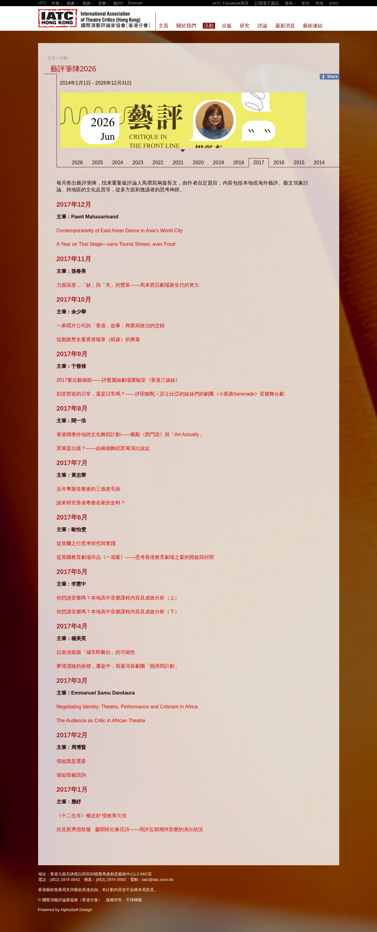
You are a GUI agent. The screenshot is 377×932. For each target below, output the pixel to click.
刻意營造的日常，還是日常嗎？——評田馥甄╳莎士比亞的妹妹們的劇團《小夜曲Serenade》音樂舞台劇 (170, 393)
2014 (319, 162)
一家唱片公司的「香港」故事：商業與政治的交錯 (111, 325)
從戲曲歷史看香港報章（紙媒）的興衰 (98, 339)
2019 (218, 162)
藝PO (118, 3)
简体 (320, 3)
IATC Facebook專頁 (231, 3)
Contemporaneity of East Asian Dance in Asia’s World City (120, 230)
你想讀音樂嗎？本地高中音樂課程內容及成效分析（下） (118, 611)
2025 (97, 162)
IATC (42, 3)
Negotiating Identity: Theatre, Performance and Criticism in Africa (127, 706)
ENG (334, 3)
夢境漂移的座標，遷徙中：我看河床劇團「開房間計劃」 (118, 666)
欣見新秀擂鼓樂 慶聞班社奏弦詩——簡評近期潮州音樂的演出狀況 (130, 829)
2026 (77, 162)
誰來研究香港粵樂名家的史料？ (91, 502)
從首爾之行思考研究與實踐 (86, 543)
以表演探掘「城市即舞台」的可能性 (96, 652)
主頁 (51, 58)
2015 (298, 162)
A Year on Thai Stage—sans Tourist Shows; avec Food (116, 244)
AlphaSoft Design (76, 909)
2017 (258, 162)
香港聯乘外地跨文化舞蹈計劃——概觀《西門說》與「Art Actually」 (130, 434)
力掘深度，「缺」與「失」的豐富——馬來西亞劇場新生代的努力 (128, 285)
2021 (178, 162)
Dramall (135, 3)
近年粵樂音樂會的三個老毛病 (88, 489)
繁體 (305, 3)
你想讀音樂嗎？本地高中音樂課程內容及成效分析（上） (118, 597)
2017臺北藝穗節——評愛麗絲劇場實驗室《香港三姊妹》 (119, 380)
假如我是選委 (71, 761)
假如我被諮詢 (71, 775)
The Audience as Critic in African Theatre (101, 720)
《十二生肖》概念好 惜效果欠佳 (92, 815)
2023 (137, 162)
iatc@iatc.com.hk (157, 879)
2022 (157, 162)
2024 (117, 162)
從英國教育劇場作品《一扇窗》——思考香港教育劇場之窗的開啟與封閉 (135, 557)
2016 (279, 162)
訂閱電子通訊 (267, 3)
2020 (198, 162)
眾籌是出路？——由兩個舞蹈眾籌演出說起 (103, 448)
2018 (238, 162)
